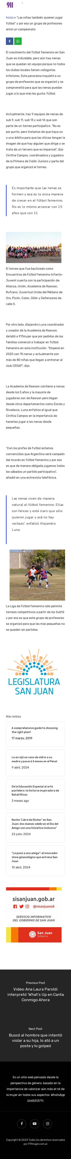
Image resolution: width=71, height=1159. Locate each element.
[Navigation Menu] (63, 6)
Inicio (9, 17)
